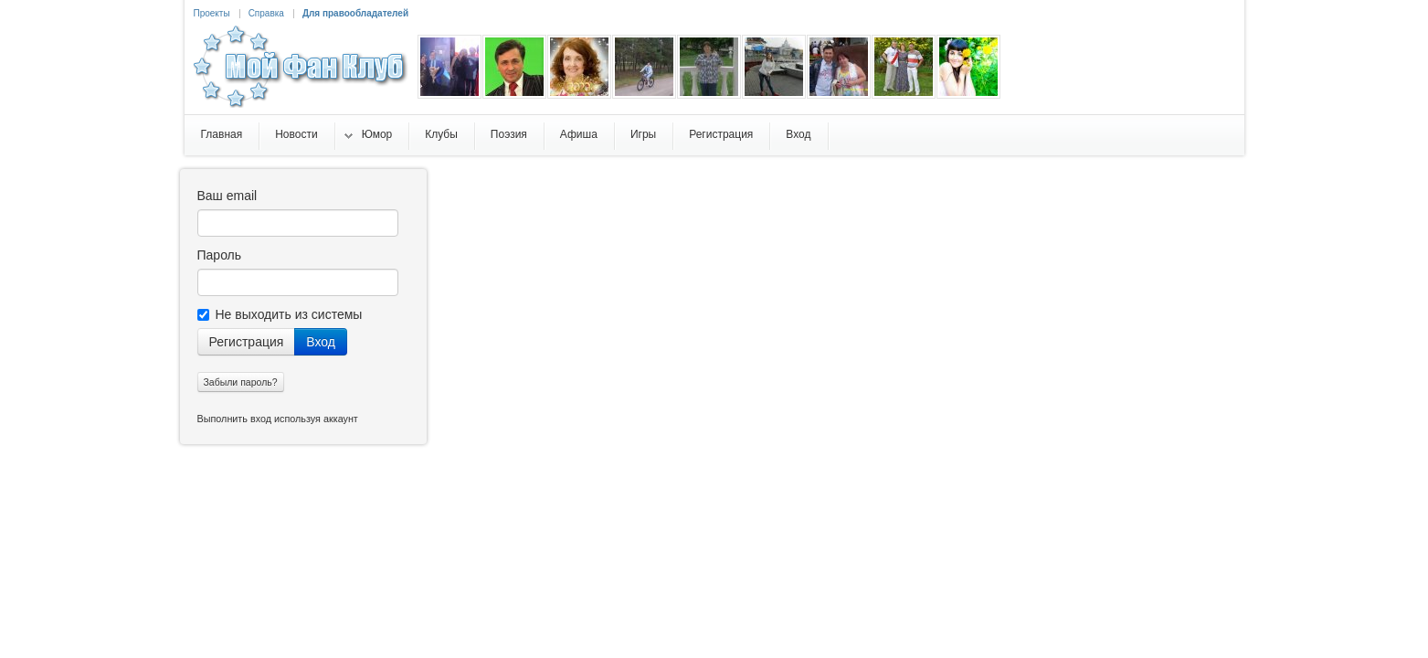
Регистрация (246, 341)
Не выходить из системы (280, 314)
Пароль (219, 255)
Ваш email (227, 195)
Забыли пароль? (241, 382)
